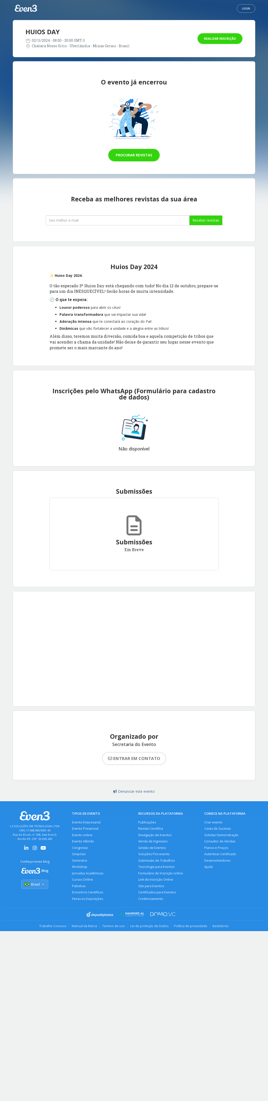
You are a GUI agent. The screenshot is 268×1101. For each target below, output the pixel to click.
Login (246, 8)
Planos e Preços (216, 848)
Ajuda (208, 867)
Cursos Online (82, 879)
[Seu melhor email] (118, 220)
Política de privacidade (190, 926)
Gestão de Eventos (152, 848)
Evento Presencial (85, 828)
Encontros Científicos (87, 892)
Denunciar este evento (134, 791)
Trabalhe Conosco (52, 926)
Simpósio (79, 854)
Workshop (79, 867)
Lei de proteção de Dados (149, 926)
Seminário (79, 860)
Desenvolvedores (217, 860)
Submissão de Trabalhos (156, 860)
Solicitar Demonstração (221, 835)
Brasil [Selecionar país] (34, 884)
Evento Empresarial (86, 822)
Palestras (79, 886)
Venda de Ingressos (153, 841)
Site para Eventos (151, 886)
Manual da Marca (84, 926)
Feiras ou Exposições (87, 899)
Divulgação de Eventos (155, 835)
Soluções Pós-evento (154, 854)
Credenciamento (150, 899)
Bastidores (220, 926)
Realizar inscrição (220, 38)
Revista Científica (150, 828)
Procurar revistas (134, 155)
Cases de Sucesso (217, 828)
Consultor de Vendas (219, 841)
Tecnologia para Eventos (156, 867)
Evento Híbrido (83, 841)
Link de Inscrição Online (155, 879)
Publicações (147, 822)
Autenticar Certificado (220, 854)
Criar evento (213, 822)
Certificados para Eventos (157, 892)
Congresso (80, 848)
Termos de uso (113, 926)
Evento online (82, 835)
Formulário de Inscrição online (160, 873)
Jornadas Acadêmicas (87, 873)
